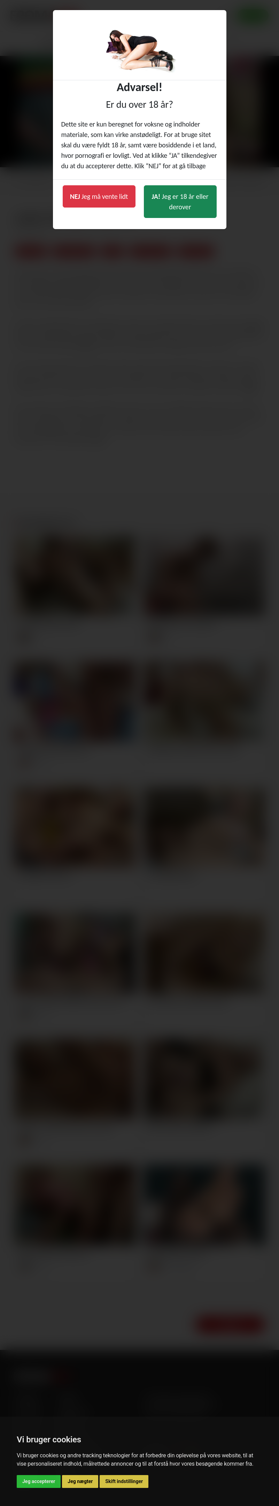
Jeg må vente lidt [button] (99, 196)
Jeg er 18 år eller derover (180, 201)
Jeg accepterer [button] (38, 1481)
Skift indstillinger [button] (124, 1481)
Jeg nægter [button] (80, 1481)
